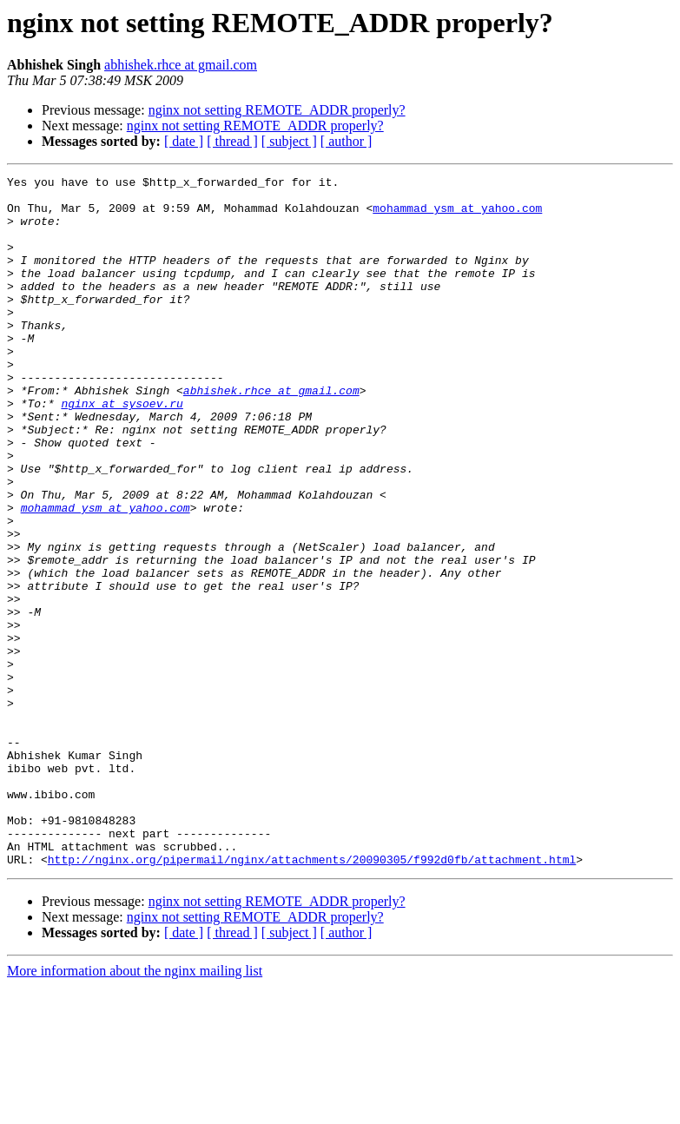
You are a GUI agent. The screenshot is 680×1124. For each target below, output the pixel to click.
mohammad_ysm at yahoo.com (457, 215)
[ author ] (346, 141)
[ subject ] (289, 141)
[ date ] (183, 141)
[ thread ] (232, 141)
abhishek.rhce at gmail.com (180, 64)
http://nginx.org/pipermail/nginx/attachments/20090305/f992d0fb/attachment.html (312, 997)
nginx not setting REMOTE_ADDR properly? (277, 109)
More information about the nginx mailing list (134, 1108)
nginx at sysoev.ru (121, 450)
